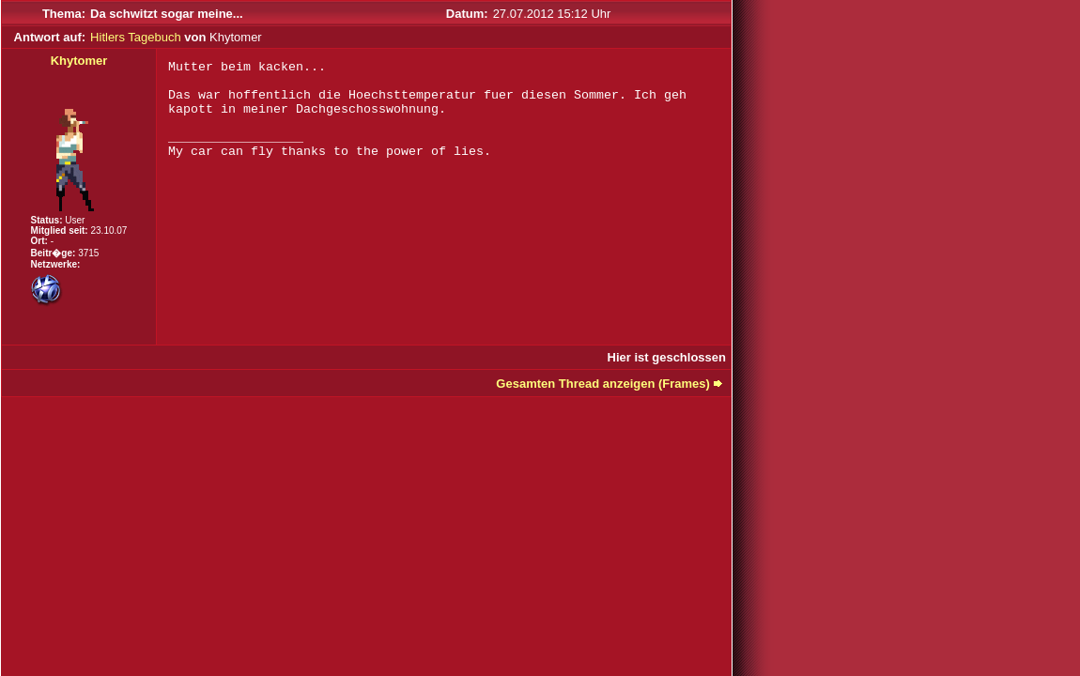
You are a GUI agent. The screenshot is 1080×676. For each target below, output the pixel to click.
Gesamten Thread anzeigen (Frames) (603, 383)
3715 (88, 253)
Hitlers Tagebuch (135, 37)
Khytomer (79, 61)
